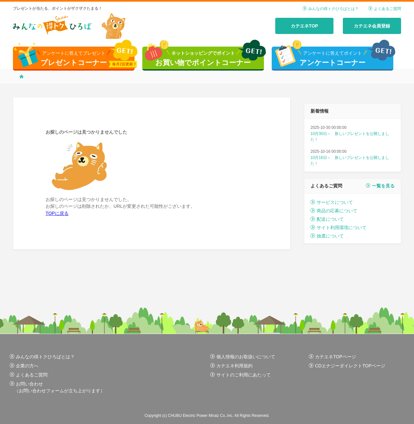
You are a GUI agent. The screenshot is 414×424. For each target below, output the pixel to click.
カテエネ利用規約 (231, 365)
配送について (327, 219)
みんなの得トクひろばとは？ (331, 8)
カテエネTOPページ (332, 356)
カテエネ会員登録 (372, 25)
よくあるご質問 (384, 8)
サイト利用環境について (338, 227)
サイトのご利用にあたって (240, 374)
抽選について (327, 236)
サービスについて (331, 202)
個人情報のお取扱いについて (242, 356)
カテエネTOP (304, 25)
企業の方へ (24, 365)
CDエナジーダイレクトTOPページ (347, 365)
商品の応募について (333, 210)
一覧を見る (380, 185)
